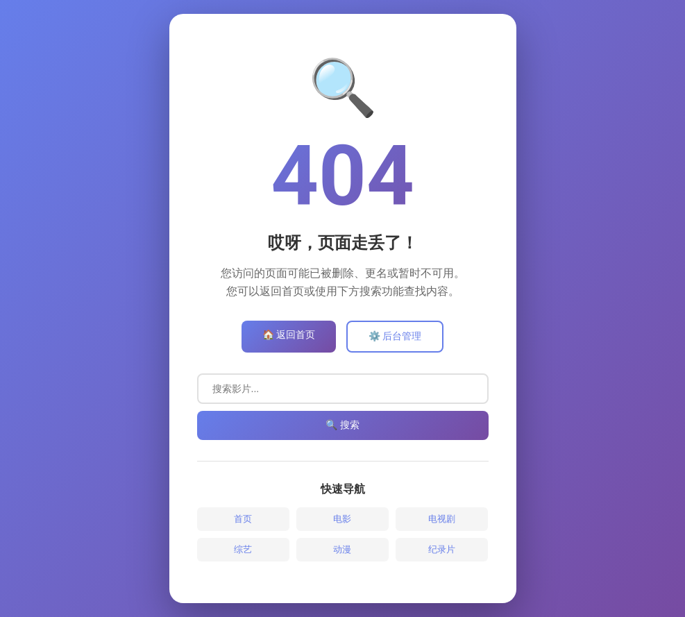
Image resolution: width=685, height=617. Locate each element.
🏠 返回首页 (288, 334)
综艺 (243, 549)
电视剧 (441, 519)
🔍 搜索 (342, 424)
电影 (342, 519)
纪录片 (441, 549)
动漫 (342, 549)
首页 (243, 519)
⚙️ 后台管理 (395, 335)
